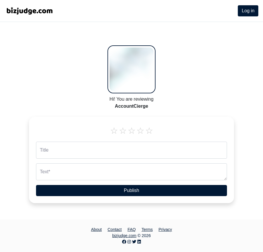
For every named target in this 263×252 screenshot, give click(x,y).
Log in (248, 10)
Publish (131, 190)
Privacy (165, 229)
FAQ (131, 229)
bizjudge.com (124, 235)
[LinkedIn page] (139, 241)
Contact (114, 229)
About (96, 229)
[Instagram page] (129, 241)
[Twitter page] (134, 241)
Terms (147, 229)
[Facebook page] (124, 241)
